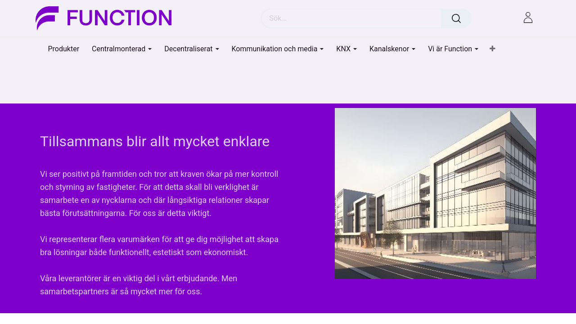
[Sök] (456, 18)
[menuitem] (64, 48)
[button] (492, 49)
